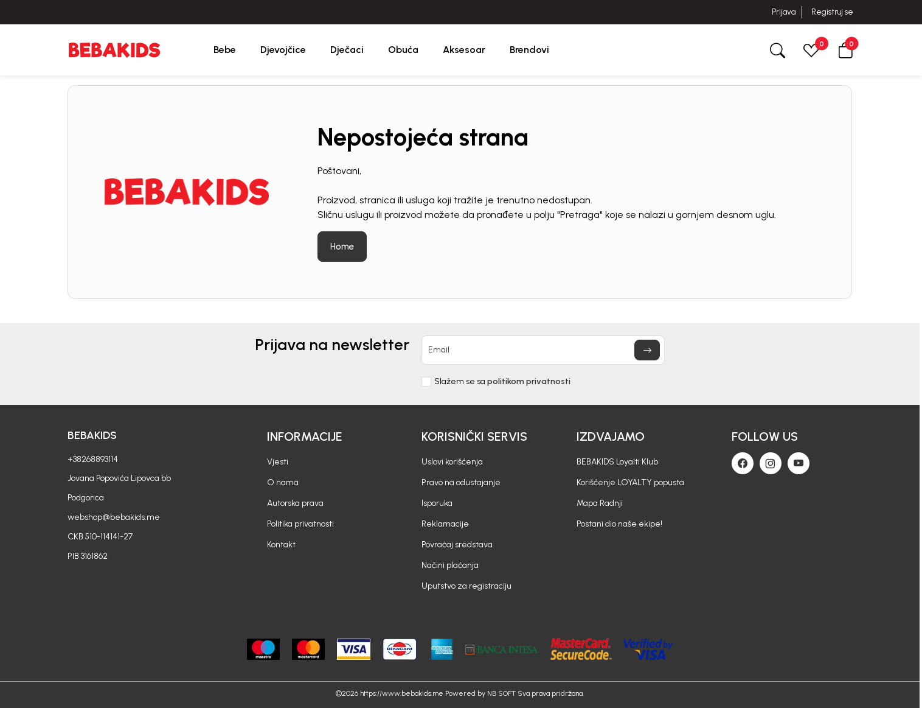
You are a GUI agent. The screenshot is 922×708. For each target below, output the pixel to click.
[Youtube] (798, 463)
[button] (845, 49)
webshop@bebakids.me (114, 517)
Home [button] (342, 246)
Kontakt (281, 544)
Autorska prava (295, 503)
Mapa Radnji (600, 503)
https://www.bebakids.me (401, 693)
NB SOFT (501, 693)
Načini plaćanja (450, 565)
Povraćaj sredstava (457, 544)
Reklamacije (445, 524)
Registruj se (832, 11)
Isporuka (436, 503)
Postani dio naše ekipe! (619, 524)
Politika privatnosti (300, 524)
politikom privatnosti (528, 381)
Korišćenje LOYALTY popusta (630, 482)
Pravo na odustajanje (461, 482)
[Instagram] (771, 463)
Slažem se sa (502, 381)
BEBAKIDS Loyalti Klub (617, 462)
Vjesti (277, 462)
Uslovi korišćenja (452, 462)
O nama (283, 482)
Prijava (783, 11)
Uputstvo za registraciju (466, 586)
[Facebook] (743, 463)
